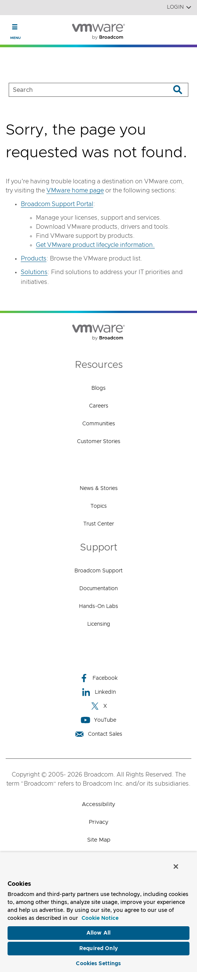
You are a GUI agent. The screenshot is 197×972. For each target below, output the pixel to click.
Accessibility (98, 804)
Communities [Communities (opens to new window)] (98, 423)
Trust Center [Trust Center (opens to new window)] (98, 524)
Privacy (98, 822)
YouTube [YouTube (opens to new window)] (98, 720)
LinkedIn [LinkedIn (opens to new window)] (99, 692)
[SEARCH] (81, 89)
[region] (98, 912)
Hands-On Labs (98, 606)
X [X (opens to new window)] (98, 706)
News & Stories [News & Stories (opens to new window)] (99, 488)
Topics (99, 506)
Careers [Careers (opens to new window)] (98, 406)
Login (179, 7)
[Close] (176, 866)
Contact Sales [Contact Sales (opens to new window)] (98, 734)
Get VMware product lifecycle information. (95, 245)
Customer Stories (98, 441)
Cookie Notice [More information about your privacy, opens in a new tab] (100, 918)
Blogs (98, 388)
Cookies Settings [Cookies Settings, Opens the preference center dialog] (98, 963)
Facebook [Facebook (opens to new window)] (98, 678)
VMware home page (75, 191)
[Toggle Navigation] (15, 27)
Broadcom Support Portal (57, 204)
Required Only (98, 948)
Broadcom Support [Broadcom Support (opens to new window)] (98, 571)
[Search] (177, 89)
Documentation (98, 588)
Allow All (98, 933)
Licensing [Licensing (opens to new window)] (98, 624)
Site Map (98, 840)
